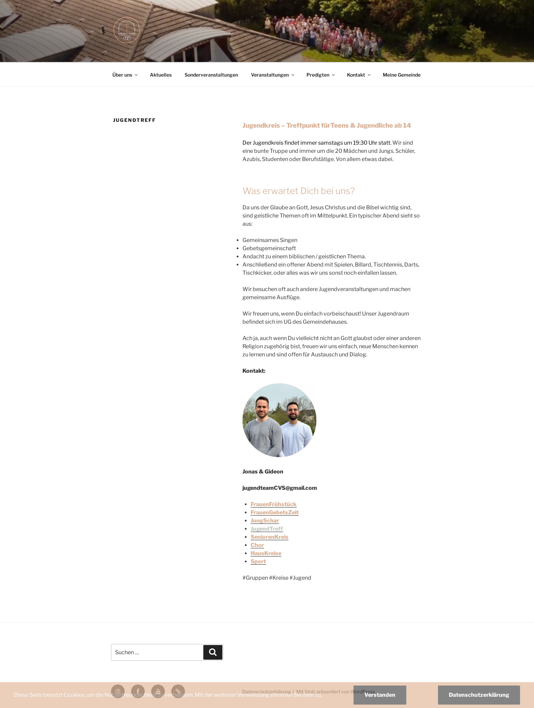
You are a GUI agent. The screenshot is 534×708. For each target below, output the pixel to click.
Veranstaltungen (273, 75)
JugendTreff (267, 529)
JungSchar (265, 520)
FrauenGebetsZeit (275, 512)
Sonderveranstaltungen (211, 75)
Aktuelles (161, 75)
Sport (258, 561)
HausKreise (266, 553)
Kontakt (359, 75)
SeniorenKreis (269, 537)
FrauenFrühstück (274, 504)
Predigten (321, 75)
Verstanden (379, 695)
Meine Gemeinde (402, 75)
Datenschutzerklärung (479, 695)
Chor (257, 545)
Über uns (125, 75)
